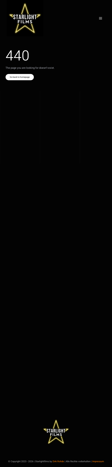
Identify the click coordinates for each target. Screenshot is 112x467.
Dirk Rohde (58, 461)
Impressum (98, 461)
